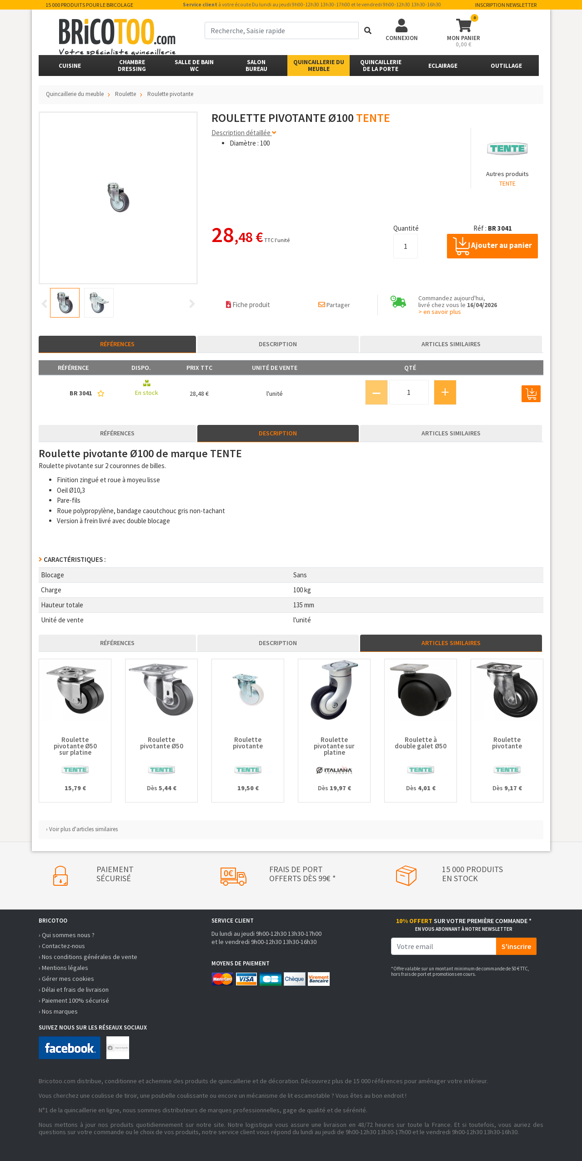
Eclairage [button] (442, 66)
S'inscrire (516, 946)
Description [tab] (278, 344)
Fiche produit (248, 304)
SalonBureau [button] (256, 65)
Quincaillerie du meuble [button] (318, 65)
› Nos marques (58, 1011)
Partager (334, 305)
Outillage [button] (506, 66)
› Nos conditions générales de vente (88, 957)
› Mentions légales (63, 968)
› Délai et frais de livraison (74, 989)
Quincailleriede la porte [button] (380, 65)
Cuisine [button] (70, 66)
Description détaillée (243, 132)
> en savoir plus (439, 312)
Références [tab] (117, 344)
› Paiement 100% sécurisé (74, 1000)
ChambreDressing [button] (132, 65)
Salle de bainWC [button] (194, 65)
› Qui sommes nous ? (67, 935)
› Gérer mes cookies (66, 978)
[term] (282, 30)
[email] (444, 946)
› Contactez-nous (62, 946)
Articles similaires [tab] (451, 344)
